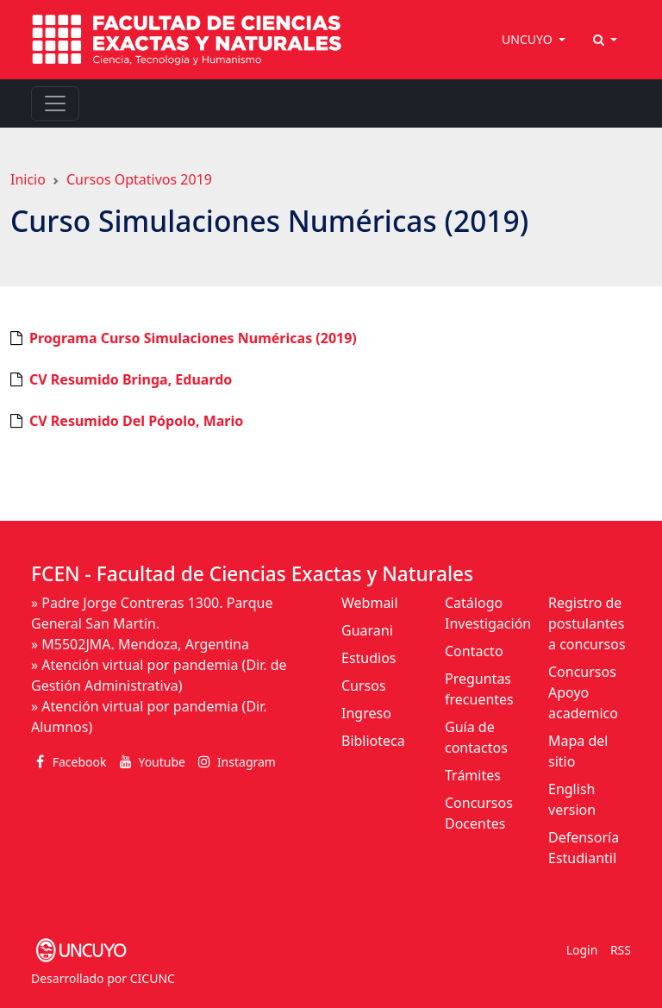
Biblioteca (373, 740)
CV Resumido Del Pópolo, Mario (136, 420)
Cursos (363, 685)
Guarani (367, 630)
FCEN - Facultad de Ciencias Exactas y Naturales (252, 573)
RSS (620, 950)
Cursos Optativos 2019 (139, 179)
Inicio (28, 179)
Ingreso (366, 713)
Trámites (473, 775)
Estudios (369, 657)
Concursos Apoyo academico (583, 692)
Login (582, 950)
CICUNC (152, 978)
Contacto (474, 651)
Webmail (369, 602)
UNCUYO (528, 39)
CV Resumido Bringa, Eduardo (130, 379)
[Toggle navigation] (55, 103)
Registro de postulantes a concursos (587, 623)
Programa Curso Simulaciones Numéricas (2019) (193, 338)
